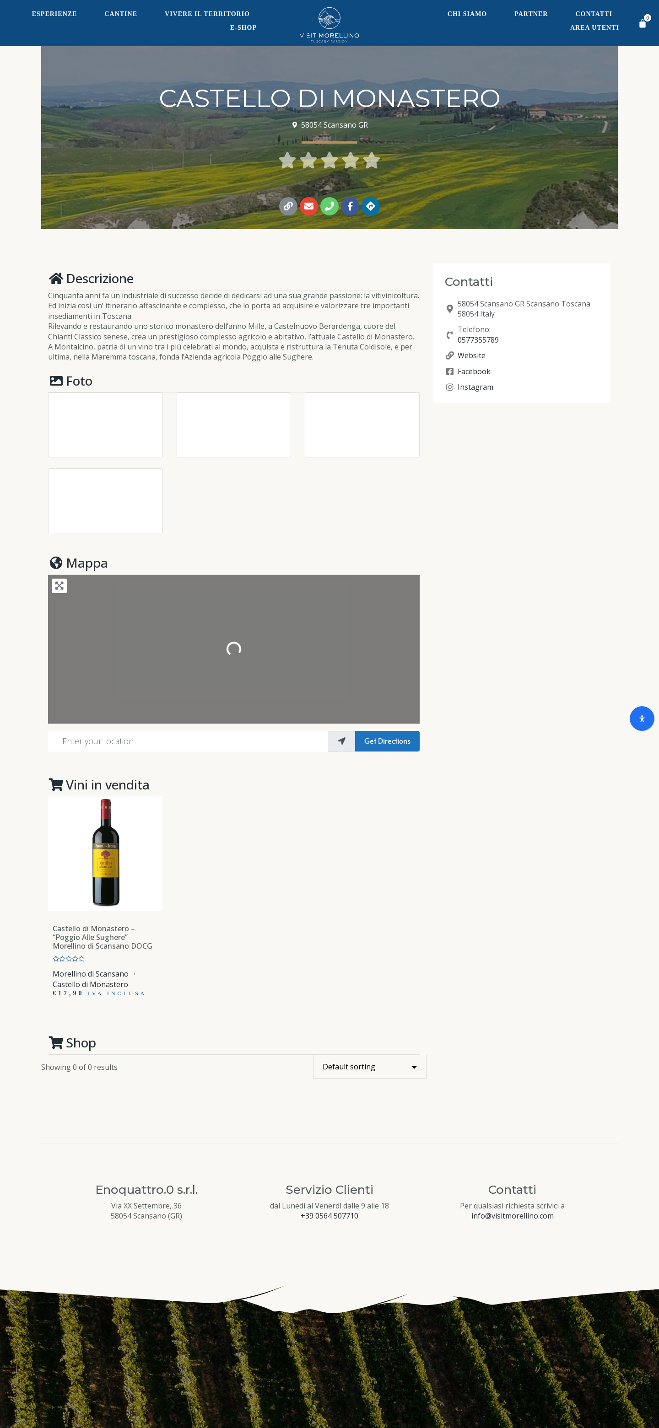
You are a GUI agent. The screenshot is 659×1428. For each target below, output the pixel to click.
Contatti (593, 14)
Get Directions (387, 740)
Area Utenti (594, 27)
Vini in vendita (99, 784)
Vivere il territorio (207, 14)
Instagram (475, 387)
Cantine (120, 14)
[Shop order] (370, 1067)
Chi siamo (467, 14)
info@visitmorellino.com (512, 1216)
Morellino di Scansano (91, 974)
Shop (72, 1042)
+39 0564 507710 (329, 1216)
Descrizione (91, 278)
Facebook (474, 371)
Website (472, 355)
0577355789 (478, 340)
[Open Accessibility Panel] (642, 718)
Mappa (78, 562)
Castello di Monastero (90, 984)
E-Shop (243, 27)
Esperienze (54, 14)
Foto (70, 380)
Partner (531, 14)
